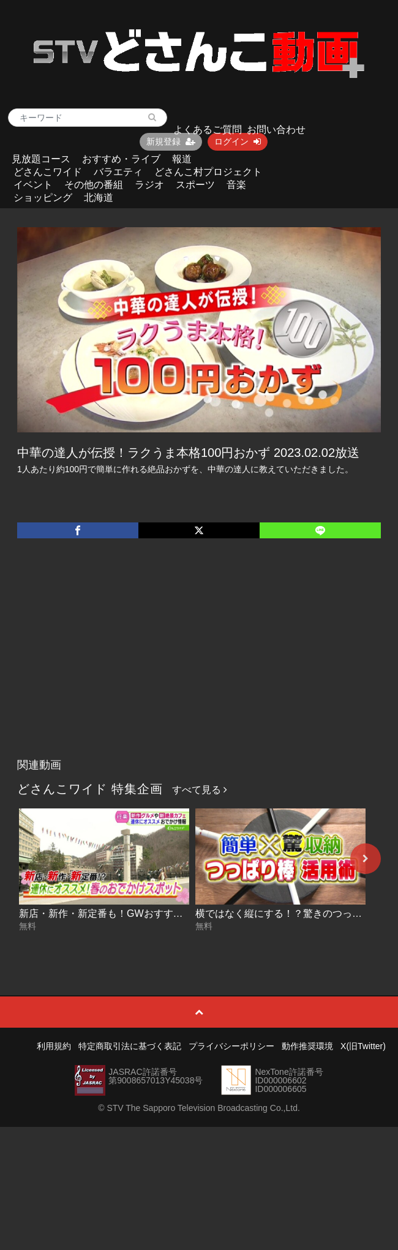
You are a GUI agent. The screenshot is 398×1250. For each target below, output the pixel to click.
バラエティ (118, 172)
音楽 (236, 184)
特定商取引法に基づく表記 (129, 1046)
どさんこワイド (47, 172)
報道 (182, 159)
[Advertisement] (199, 661)
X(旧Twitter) (363, 1046)
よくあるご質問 (207, 129)
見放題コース (41, 159)
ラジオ (149, 184)
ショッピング (42, 197)
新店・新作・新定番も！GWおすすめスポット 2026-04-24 (147, 913)
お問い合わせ (276, 129)
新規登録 (170, 141)
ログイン (237, 141)
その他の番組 (93, 184)
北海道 (98, 197)
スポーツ (195, 184)
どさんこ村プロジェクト (208, 172)
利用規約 (54, 1046)
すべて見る (199, 790)
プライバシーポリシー (231, 1046)
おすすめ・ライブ (121, 159)
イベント (33, 184)
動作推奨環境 (307, 1046)
